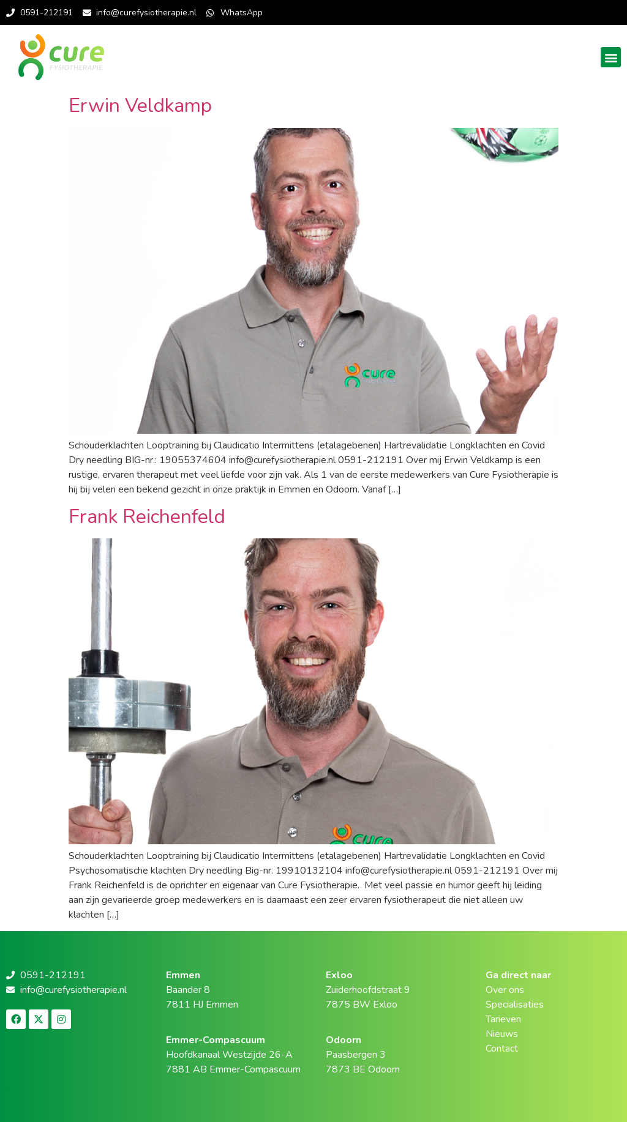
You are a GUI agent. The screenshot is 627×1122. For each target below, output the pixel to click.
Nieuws (502, 1034)
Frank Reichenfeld (147, 516)
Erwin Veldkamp (140, 105)
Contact (502, 1048)
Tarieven (503, 1019)
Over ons (505, 990)
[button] (611, 57)
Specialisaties (515, 1004)
